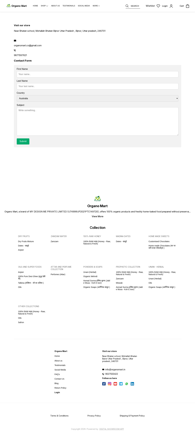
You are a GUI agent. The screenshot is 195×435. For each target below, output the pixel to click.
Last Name (22, 81)
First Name (22, 69)
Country (21, 93)
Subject (20, 105)
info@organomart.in (115, 369)
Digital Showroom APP (111, 429)
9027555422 (111, 374)
